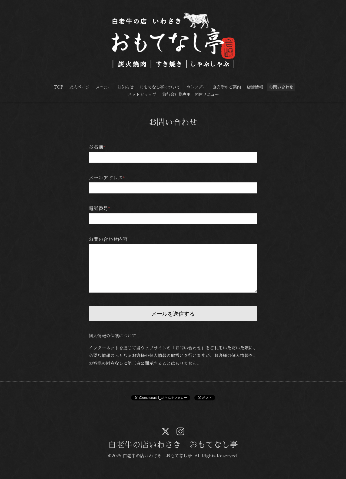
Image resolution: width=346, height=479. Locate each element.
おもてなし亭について (160, 87)
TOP (58, 87)
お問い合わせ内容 (108, 239)
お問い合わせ (281, 87)
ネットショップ (142, 94)
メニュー (103, 87)
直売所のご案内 (226, 87)
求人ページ (79, 87)
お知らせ (126, 87)
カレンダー (196, 87)
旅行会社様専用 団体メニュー (190, 94)
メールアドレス (107, 178)
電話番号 (99, 208)
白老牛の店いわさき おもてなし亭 (173, 445)
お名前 (97, 147)
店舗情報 (255, 87)
